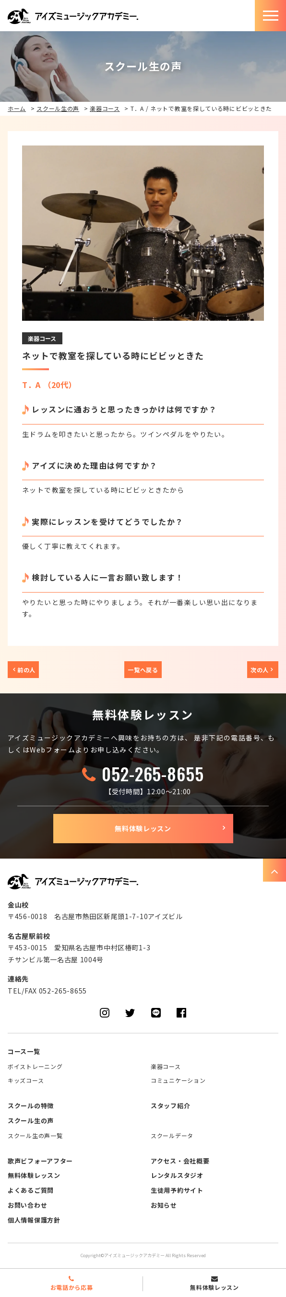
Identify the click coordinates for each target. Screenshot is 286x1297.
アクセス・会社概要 (180, 1160)
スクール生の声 (57, 108)
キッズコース (26, 1080)
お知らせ (164, 1205)
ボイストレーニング (35, 1066)
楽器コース (105, 108)
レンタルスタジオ (177, 1175)
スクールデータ (172, 1135)
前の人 (26, 670)
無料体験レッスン (143, 828)
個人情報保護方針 (34, 1219)
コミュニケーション (178, 1080)
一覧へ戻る (143, 670)
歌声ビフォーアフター (40, 1160)
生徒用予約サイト (177, 1190)
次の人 (259, 670)
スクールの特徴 (31, 1105)
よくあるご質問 (31, 1190)
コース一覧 (24, 1051)
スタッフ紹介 (170, 1105)
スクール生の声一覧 (35, 1135)
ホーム (17, 108)
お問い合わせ (27, 1205)
